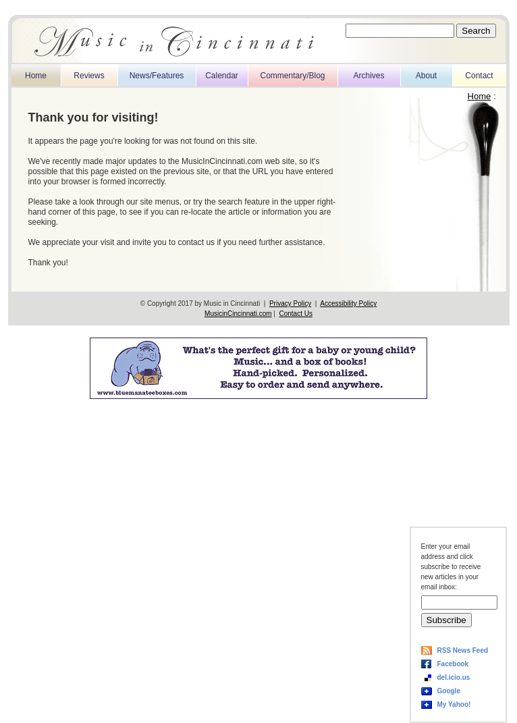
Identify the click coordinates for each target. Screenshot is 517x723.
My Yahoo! (454, 704)
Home (36, 75)
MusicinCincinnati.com (238, 313)
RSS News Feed (463, 650)
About (426, 75)
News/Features (157, 75)
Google (448, 691)
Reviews (89, 75)
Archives (368, 75)
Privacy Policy (290, 303)
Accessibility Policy (348, 303)
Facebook (453, 664)
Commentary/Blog (292, 75)
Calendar (221, 75)
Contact (479, 75)
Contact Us (295, 313)
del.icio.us (453, 677)
